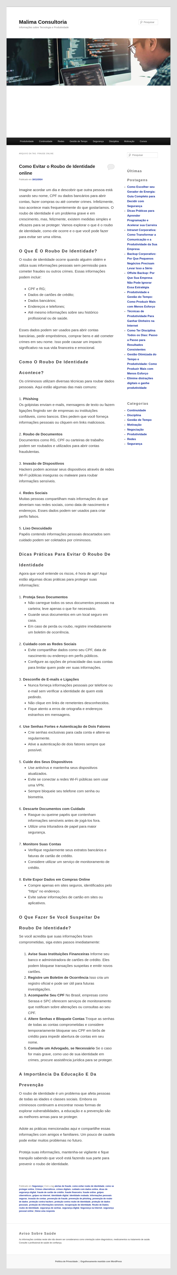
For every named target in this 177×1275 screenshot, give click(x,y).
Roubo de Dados (100, 1205)
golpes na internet (41, 1195)
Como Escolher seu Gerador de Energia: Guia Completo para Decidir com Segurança (141, 196)
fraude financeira (73, 1192)
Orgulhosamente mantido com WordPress (101, 1261)
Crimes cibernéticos (45, 1189)
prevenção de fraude (57, 1198)
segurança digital (70, 1208)
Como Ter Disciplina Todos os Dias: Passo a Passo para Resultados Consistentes (142, 340)
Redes (61, 141)
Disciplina (114, 141)
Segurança (98, 141)
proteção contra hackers (41, 1201)
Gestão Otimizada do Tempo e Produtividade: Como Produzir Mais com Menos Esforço (142, 364)
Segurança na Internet (91, 1208)
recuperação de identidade (78, 1205)
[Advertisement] (88, 111)
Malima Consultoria (43, 22)
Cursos (143, 141)
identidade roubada (79, 1195)
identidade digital (60, 1195)
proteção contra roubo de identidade (73, 1201)
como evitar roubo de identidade (88, 1186)
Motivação (129, 141)
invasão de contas (37, 1198)
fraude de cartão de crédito (50, 1192)
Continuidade (45, 141)
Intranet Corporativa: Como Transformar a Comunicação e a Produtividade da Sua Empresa (142, 239)
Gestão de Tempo (78, 141)
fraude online (89, 1192)
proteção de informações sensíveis (46, 1205)
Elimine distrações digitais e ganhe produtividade (140, 383)
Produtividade (27, 141)
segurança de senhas (50, 1208)
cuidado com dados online (85, 1189)
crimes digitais (63, 1189)
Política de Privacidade (66, 1261)
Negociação (135, 429)
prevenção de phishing (80, 1198)
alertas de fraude (63, 1186)
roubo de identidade (29, 1208)
